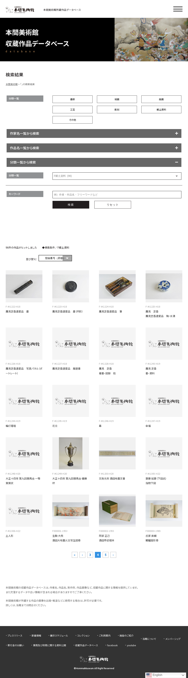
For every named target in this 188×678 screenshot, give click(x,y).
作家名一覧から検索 (24, 133)
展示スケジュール (59, 635)
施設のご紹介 (126, 635)
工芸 (72, 109)
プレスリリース (15, 635)
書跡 (72, 99)
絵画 (117, 99)
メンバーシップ (172, 639)
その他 (72, 120)
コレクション (83, 635)
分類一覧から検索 (23, 162)
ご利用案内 (105, 635)
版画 (161, 99)
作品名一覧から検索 (24, 147)
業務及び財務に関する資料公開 (49, 645)
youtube (131, 645)
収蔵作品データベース (86, 645)
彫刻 (117, 109)
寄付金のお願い (16, 645)
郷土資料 (161, 109)
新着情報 (36, 635)
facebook (112, 645)
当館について (149, 639)
